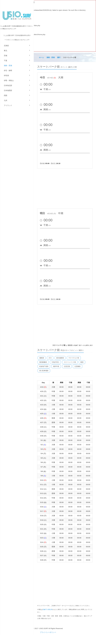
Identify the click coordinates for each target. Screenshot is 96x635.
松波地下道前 (43, 366)
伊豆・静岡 (8, 70)
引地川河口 (55, 362)
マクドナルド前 (73, 358)
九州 (5, 100)
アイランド (8, 105)
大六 (50, 358)
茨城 (5, 55)
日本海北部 (8, 85)
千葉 (5, 60)
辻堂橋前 (77, 366)
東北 (5, 51)
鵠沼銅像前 (43, 362)
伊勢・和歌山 (9, 80)
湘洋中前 (56, 366)
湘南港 (41, 358)
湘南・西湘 (8, 65)
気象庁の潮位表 (47, 609)
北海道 (6, 46)
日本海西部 (8, 90)
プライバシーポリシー (48, 632)
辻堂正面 (67, 366)
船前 (82, 362)
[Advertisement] (65, 188)
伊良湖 (6, 75)
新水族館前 (60, 358)
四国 (5, 95)
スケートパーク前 (70, 362)
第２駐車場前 (43, 370)
